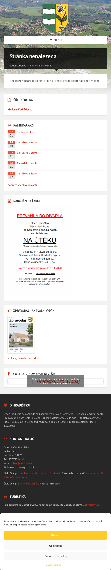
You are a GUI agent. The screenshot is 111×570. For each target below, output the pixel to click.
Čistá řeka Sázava (27, 142)
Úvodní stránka (17, 65)
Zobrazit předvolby (55, 556)
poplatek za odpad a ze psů (35, 473)
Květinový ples (25, 132)
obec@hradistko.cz (23, 463)
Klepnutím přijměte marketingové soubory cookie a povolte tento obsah (55, 381)
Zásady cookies (53, 564)
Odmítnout (55, 546)
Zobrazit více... (91, 504)
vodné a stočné (28, 483)
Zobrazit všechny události (22, 185)
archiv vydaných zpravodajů (23, 358)
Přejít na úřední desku (20, 109)
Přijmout (55, 535)
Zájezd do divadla (27, 163)
